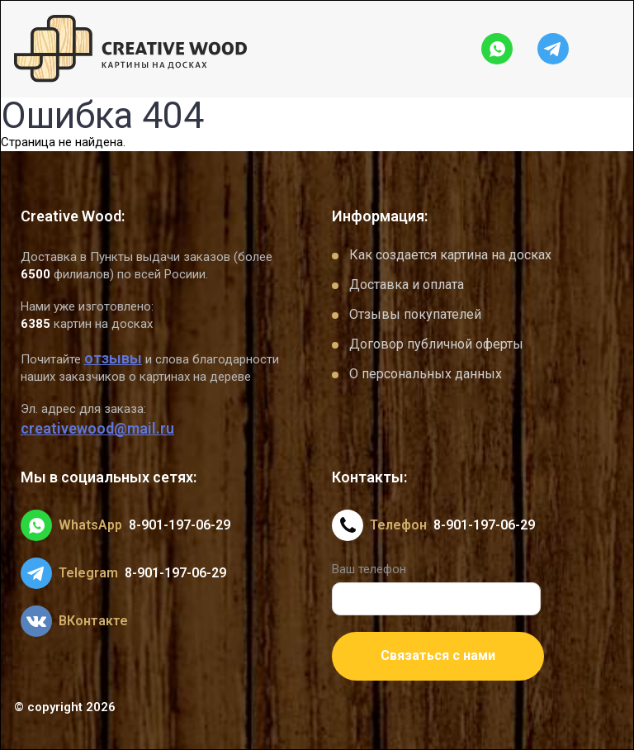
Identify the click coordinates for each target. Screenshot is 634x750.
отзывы (113, 358)
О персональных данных (425, 374)
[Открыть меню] (607, 49)
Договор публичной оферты (436, 344)
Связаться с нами (438, 655)
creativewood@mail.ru (97, 428)
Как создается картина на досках (450, 255)
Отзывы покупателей (415, 314)
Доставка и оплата (406, 284)
